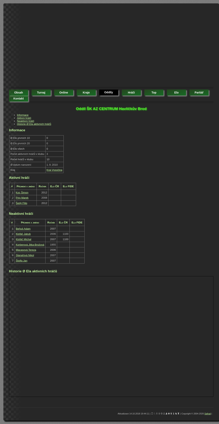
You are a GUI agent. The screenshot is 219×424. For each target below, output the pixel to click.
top (154, 92)
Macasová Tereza (26, 249)
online (63, 92)
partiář (199, 92)
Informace (23, 114)
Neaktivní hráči (25, 120)
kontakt (18, 98)
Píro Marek (22, 197)
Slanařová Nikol (25, 255)
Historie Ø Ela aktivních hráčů (34, 123)
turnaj (41, 92)
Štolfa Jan (21, 260)
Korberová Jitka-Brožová (30, 244)
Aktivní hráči (24, 117)
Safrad (207, 413)
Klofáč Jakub (23, 233)
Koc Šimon (22, 192)
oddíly (108, 92)
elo (176, 92)
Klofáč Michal (23, 239)
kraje (86, 92)
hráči (131, 92)
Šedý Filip (21, 203)
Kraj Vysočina (54, 169)
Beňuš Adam (23, 228)
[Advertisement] (37, 46)
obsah (18, 92)
